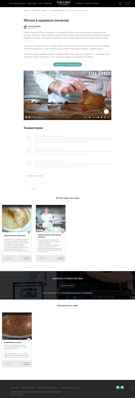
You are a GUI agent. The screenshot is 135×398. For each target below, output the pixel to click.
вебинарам (88, 293)
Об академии (15, 388)
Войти (127, 3)
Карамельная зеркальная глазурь (49, 236)
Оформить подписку (67, 285)
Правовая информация (28, 388)
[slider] (56, 117)
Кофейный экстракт (13, 342)
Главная (26, 10)
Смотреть (8, 258)
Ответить (34, 188)
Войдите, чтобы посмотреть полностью (67, 64)
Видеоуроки (32, 3)
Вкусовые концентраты (57, 10)
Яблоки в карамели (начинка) (77, 10)
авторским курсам (73, 293)
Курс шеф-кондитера (17, 3)
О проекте (79, 3)
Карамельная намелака (14, 235)
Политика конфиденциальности (69, 388)
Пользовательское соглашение (47, 388)
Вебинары (48, 3)
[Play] (26, 117)
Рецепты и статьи (92, 3)
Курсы (40, 3)
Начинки (44, 10)
